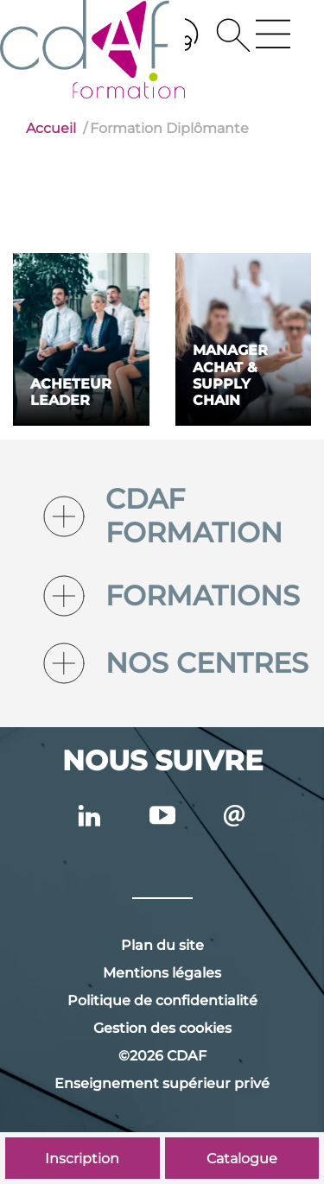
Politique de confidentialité (162, 1000)
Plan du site (162, 945)
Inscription (82, 1158)
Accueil (51, 128)
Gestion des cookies (162, 1028)
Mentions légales (162, 973)
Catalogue (241, 1158)
